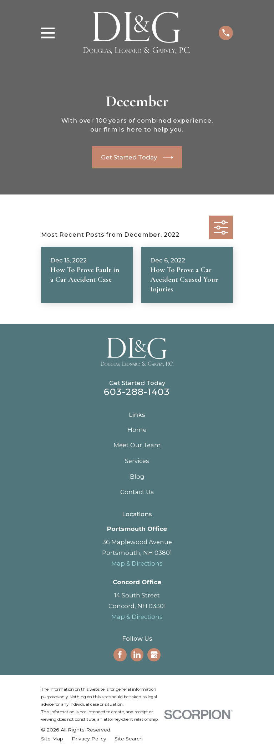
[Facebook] (119, 654)
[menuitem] (52, 738)
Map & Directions (137, 563)
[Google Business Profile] (154, 654)
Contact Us (137, 492)
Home (137, 429)
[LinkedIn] (137, 654)
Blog (137, 476)
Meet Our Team (137, 445)
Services (137, 460)
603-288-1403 (137, 391)
